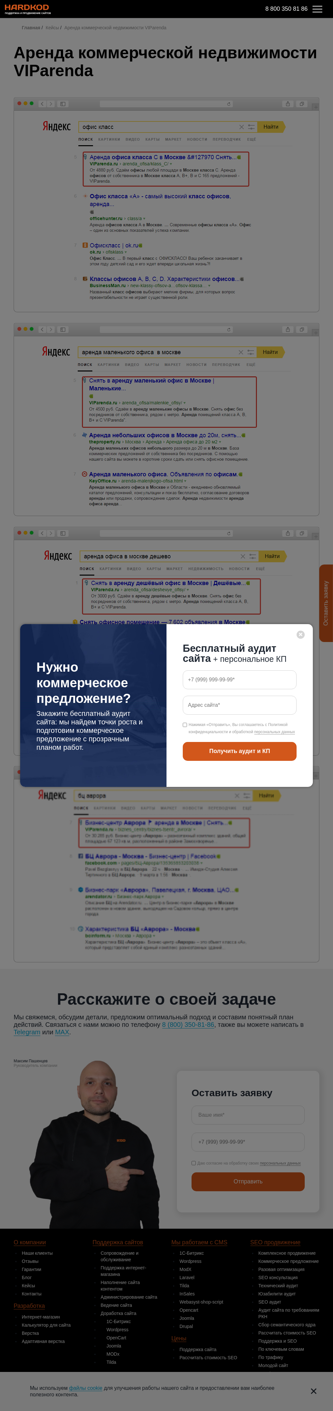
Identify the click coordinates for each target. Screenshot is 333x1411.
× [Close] (300, 634)
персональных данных (274, 732)
